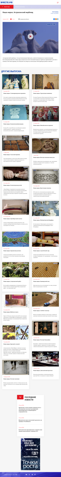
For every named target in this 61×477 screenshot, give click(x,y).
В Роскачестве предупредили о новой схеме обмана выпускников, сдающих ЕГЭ (30, 430)
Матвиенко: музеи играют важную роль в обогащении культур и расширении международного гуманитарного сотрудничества (30, 409)
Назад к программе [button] (54, 13)
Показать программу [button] (20, 6)
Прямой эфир (6, 6)
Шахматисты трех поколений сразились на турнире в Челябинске (30, 420)
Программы (55, 12)
